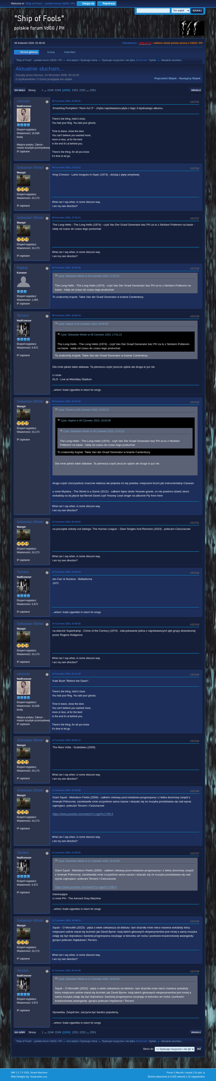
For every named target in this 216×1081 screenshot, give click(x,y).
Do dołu (20, 90)
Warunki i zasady (184, 1072)
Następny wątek (189, 78)
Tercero (23, 315)
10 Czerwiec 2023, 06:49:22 (66, 522)
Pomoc (170, 1072)
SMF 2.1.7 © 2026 (20, 1072)
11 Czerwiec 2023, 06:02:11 (66, 740)
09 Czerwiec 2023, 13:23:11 (66, 167)
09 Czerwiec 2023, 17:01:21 (66, 217)
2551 (93, 90)
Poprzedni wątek (165, 78)
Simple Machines (38, 1072)
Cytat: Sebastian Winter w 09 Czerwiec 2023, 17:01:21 (88, 276)
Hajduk (22, 268)
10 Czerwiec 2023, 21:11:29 (66, 673)
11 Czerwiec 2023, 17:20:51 (66, 852)
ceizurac (23, 101)
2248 (50, 90)
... (45, 90)
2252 (82, 90)
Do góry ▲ (199, 1072)
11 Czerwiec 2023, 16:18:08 (66, 790)
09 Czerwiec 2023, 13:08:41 (66, 101)
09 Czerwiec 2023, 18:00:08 (66, 267)
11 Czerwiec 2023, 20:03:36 (66, 970)
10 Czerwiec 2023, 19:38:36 (66, 623)
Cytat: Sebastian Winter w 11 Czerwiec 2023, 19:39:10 (88, 979)
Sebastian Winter (30, 168)
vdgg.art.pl (145, 43)
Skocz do (148, 1048)
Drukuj (196, 90)
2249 (58, 90)
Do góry (20, 1032)
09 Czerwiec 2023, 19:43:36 (66, 401)
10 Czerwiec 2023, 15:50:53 (66, 572)
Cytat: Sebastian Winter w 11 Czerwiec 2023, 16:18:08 (88, 861)
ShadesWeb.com (38, 1076)
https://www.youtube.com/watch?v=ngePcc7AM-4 (82, 813)
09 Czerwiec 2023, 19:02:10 (66, 315)
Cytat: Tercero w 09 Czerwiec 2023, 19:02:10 (83, 409)
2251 (75, 90)
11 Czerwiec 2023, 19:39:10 (66, 920)
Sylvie (152, 60)
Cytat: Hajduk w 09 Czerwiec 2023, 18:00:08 (83, 323)
